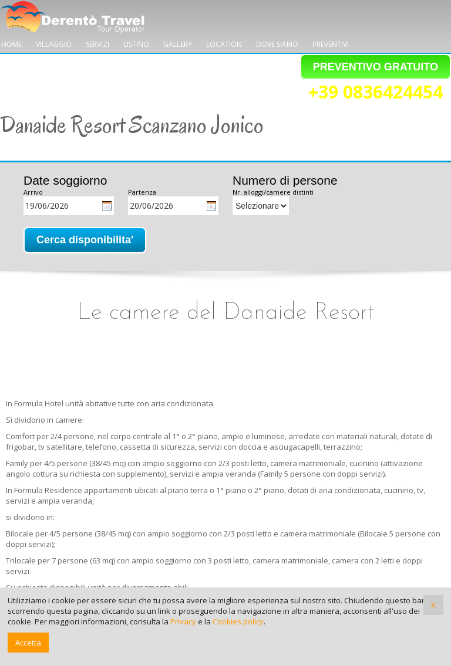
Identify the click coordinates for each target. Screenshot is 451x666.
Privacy (183, 621)
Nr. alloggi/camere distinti (273, 192)
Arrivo (33, 192)
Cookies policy (238, 621)
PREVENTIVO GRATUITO (375, 67)
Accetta (28, 642)
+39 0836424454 (375, 92)
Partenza (142, 192)
